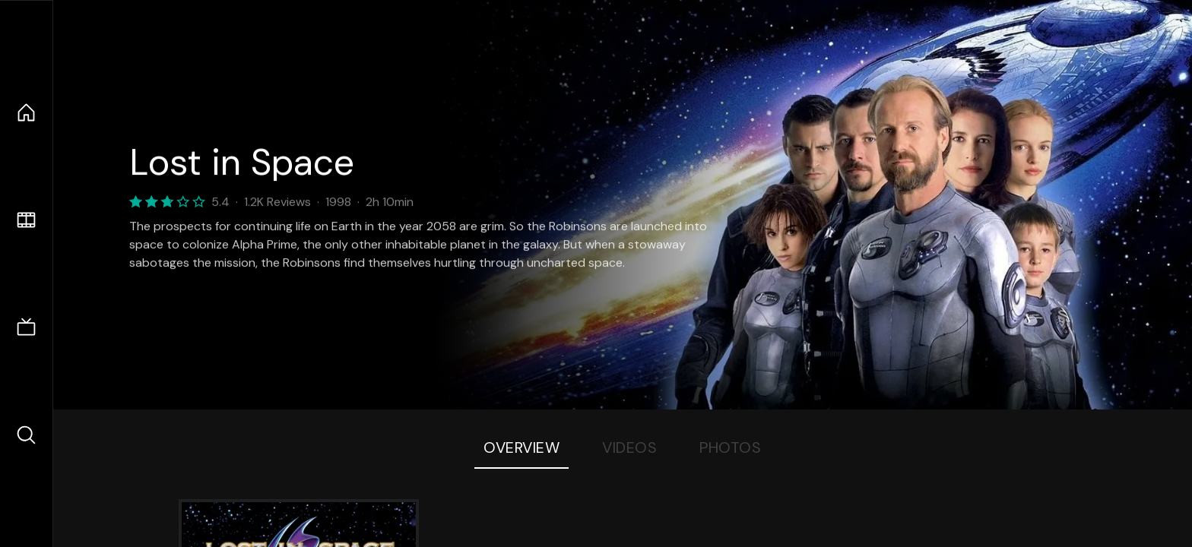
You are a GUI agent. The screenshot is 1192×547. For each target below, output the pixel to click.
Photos (730, 447)
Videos (629, 447)
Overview (521, 447)
